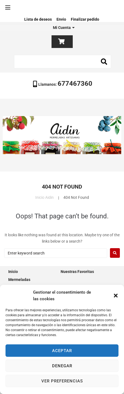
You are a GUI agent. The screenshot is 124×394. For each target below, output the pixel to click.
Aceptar (62, 350)
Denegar (62, 365)
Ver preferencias (62, 381)
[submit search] (104, 62)
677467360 (75, 83)
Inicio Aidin (44, 197)
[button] (115, 295)
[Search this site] (62, 61)
